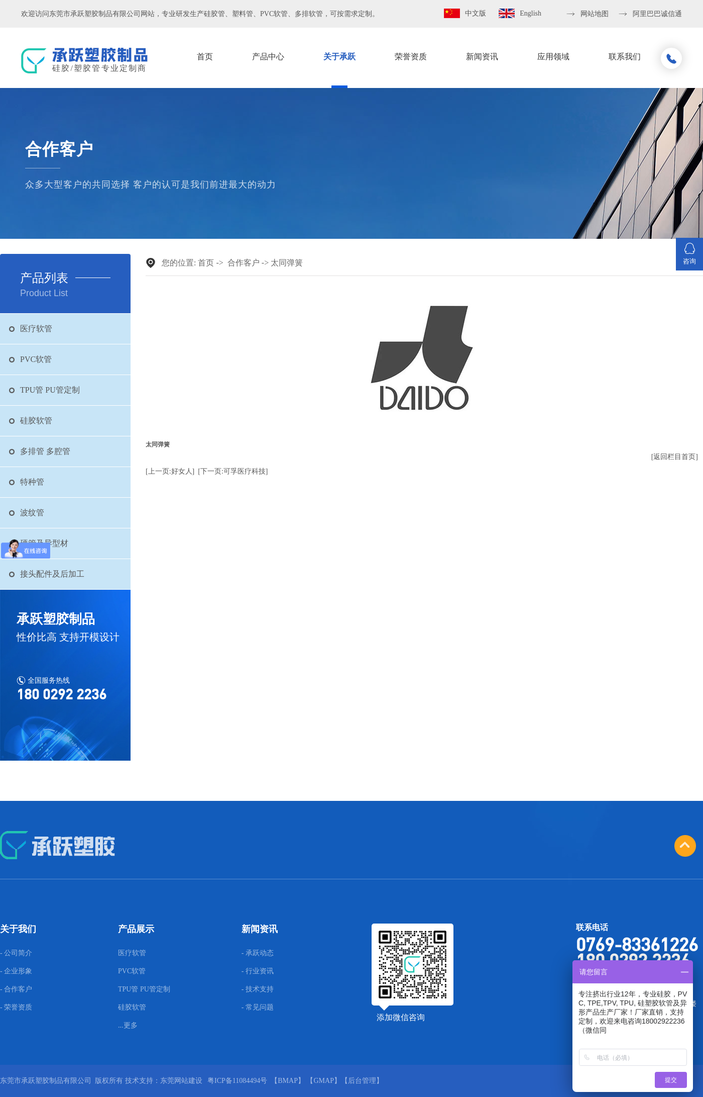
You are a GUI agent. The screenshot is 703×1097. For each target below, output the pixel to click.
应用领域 (553, 57)
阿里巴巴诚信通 (657, 14)
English (530, 13)
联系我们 (625, 57)
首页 (205, 57)
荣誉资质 (411, 57)
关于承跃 (339, 57)
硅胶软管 (36, 420)
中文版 (475, 13)
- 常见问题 (258, 1007)
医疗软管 (36, 328)
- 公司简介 (16, 953)
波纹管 (32, 512)
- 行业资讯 (258, 971)
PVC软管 (36, 359)
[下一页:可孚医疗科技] (233, 471)
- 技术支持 (258, 989)
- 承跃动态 (258, 953)
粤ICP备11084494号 (237, 1080)
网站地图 (594, 14)
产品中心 (268, 57)
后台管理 (362, 1080)
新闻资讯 (482, 57)
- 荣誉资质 (16, 1007)
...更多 (128, 1025)
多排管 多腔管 (45, 451)
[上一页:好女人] (170, 471)
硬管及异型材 (44, 543)
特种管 (32, 482)
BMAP (288, 1080)
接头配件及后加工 (52, 574)
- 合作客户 (16, 989)
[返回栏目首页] (674, 457)
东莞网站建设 (181, 1080)
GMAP (323, 1080)
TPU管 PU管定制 (50, 390)
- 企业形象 (16, 971)
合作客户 (243, 262)
